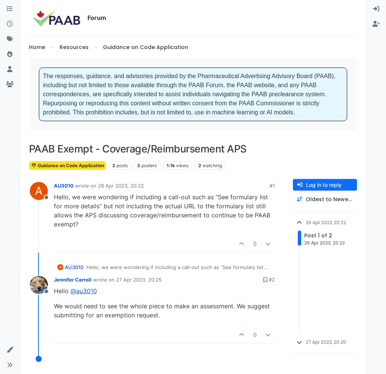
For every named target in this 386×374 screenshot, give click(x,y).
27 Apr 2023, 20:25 (139, 280)
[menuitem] (376, 9)
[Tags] (10, 39)
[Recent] (10, 24)
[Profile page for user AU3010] (39, 191)
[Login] (376, 9)
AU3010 (64, 186)
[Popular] (10, 54)
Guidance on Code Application (67, 165)
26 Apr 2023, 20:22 (121, 186)
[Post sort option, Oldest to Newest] (325, 199)
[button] (10, 350)
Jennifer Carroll (73, 280)
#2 (272, 280)
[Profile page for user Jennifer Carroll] (39, 285)
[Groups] (10, 84)
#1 (272, 186)
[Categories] (10, 9)
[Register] (376, 24)
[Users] (10, 69)
